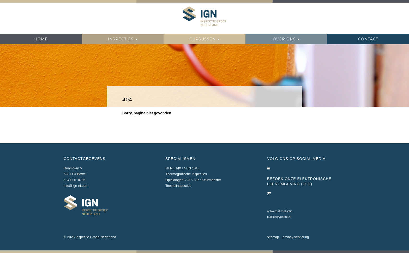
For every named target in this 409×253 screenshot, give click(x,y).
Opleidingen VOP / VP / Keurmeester (193, 180)
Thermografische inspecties (186, 174)
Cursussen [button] (204, 39)
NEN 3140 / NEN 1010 (182, 168)
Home (41, 39)
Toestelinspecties (178, 186)
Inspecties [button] (122, 39)
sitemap (273, 237)
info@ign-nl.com (76, 186)
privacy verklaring (295, 237)
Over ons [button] (286, 39)
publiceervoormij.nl (279, 216)
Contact (368, 39)
